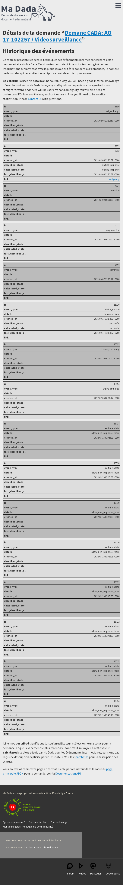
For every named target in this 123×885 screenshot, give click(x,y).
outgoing (114, 178)
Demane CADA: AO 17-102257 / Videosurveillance (57, 36)
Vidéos (82, 869)
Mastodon (96, 869)
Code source (113, 869)
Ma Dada (28, 12)
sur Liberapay (31, 847)
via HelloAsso (50, 847)
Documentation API (68, 773)
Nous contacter (37, 822)
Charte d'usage (59, 822)
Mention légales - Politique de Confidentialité (28, 826)
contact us (35, 99)
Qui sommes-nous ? (14, 822)
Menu (118, 4)
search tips (81, 757)
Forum (70, 869)
